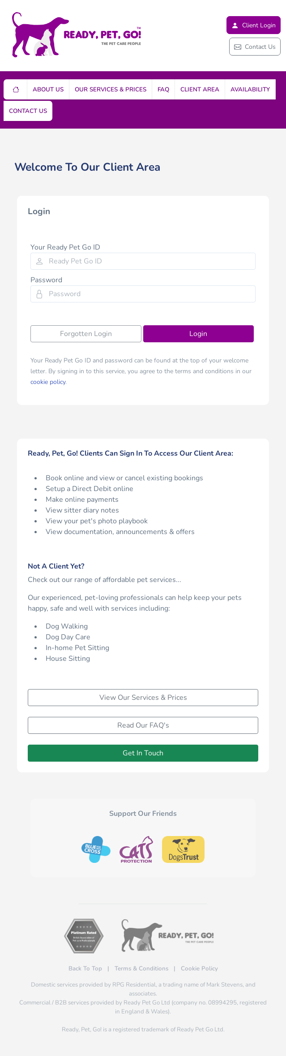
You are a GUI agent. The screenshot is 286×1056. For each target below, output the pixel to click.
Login (198, 334)
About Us (48, 90)
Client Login (253, 25)
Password (46, 280)
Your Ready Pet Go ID (65, 247)
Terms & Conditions (141, 969)
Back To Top (85, 969)
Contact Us (255, 47)
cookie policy (47, 382)
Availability (250, 90)
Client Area (199, 90)
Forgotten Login (86, 334)
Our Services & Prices (110, 90)
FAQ (163, 90)
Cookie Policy (199, 969)
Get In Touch (143, 753)
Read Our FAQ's (143, 725)
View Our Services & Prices (143, 698)
